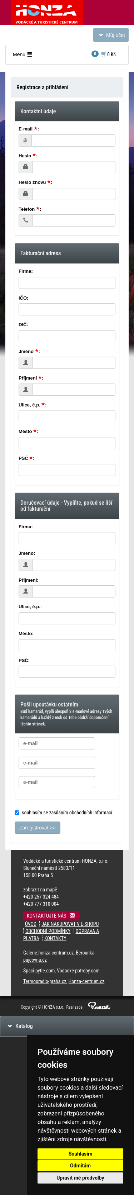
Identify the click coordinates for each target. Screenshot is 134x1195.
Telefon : (30, 209)
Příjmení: (29, 580)
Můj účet (110, 36)
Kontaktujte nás (53, 916)
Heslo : (28, 155)
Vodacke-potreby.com (78, 970)
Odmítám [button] (80, 1165)
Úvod (30, 924)
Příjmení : (31, 378)
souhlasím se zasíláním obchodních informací (63, 812)
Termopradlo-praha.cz (44, 981)
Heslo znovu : (36, 182)
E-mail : (29, 129)
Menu (24, 56)
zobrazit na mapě (40, 889)
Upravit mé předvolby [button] (80, 1178)
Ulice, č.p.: (30, 606)
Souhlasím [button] (81, 1154)
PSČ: (24, 660)
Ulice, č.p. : (33, 405)
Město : (29, 431)
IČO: (23, 298)
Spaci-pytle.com (39, 970)
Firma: (26, 271)
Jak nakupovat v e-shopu (70, 924)
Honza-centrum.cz (87, 981)
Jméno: (27, 553)
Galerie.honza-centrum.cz (48, 953)
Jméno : (29, 351)
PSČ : (27, 458)
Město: (26, 633)
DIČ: (23, 324)
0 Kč (103, 54)
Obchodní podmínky (47, 931)
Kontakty (55, 938)
